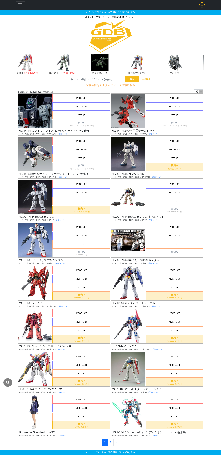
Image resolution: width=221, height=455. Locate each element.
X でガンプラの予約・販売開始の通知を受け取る (110, 12)
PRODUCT (81, 97)
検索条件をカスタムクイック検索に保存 (110, 85)
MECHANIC (82, 106)
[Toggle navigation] (20, 4)
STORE (81, 115)
